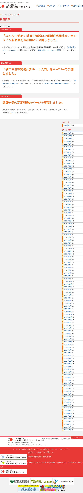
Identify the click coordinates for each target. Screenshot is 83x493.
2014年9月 (67, 419)
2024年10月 (68, 169)
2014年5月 (67, 424)
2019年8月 (67, 325)
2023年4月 (67, 213)
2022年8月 (67, 232)
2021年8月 (67, 259)
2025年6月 (67, 149)
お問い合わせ (78, 6)
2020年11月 (68, 284)
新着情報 (67, 125)
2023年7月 (67, 204)
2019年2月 (67, 339)
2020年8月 (67, 292)
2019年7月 (67, 328)
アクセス (52, 6)
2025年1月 (67, 160)
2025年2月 (67, 158)
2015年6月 (67, 402)
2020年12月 (68, 281)
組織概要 (41, 6)
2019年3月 (67, 336)
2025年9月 (67, 141)
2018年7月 (67, 350)
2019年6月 (67, 331)
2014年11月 (68, 416)
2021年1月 (67, 279)
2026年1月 (67, 133)
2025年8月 (67, 144)
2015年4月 (67, 405)
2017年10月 (68, 366)
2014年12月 (68, 413)
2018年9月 (67, 345)
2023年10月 (68, 196)
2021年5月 (67, 267)
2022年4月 (67, 240)
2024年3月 (67, 185)
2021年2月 (67, 276)
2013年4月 (67, 430)
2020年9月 (67, 290)
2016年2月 (67, 394)
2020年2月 (67, 309)
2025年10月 (68, 138)
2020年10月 (68, 287)
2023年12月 (68, 193)
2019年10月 (68, 320)
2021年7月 (67, 262)
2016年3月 (67, 391)
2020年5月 (67, 301)
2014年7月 (67, 421)
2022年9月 (67, 229)
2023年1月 (67, 218)
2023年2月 (67, 215)
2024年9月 (67, 171)
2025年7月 (67, 147)
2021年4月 (67, 270)
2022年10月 (68, 226)
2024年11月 (68, 166)
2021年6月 (67, 265)
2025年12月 (68, 136)
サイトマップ (64, 6)
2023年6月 (67, 207)
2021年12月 (68, 248)
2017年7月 (67, 372)
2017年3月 (67, 380)
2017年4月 (67, 377)
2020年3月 (67, 306)
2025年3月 (67, 155)
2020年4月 (67, 303)
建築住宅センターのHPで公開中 (49, 50)
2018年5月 (67, 353)
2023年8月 (67, 202)
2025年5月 (67, 152)
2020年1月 (67, 311)
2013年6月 (67, 427)
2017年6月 (67, 375)
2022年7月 (67, 235)
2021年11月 (68, 251)
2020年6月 (67, 298)
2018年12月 (68, 342)
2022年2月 (67, 243)
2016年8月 (67, 386)
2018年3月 (67, 355)
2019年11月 (68, 317)
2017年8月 (67, 369)
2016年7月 (67, 388)
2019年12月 (68, 314)
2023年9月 (67, 199)
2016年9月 (67, 383)
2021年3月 (67, 273)
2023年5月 (67, 210)
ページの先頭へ (77, 437)
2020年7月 (67, 295)
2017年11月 (68, 364)
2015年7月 (67, 399)
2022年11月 (68, 224)
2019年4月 (67, 333)
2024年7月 (67, 177)
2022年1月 (67, 246)
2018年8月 (67, 347)
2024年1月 (67, 191)
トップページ (5, 14)
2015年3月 (67, 408)
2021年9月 (67, 257)
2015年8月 (67, 397)
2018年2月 (67, 358)
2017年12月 (68, 361)
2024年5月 (67, 182)
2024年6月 (67, 180)
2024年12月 (68, 163)
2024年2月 (67, 188)
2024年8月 (67, 174)
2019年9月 (67, 322)
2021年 (14, 14)
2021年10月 (68, 254)
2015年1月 (67, 410)
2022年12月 (68, 221)
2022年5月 (67, 237)
